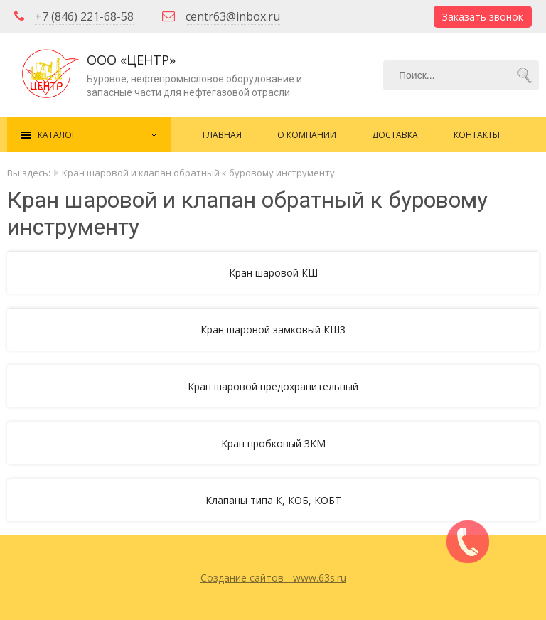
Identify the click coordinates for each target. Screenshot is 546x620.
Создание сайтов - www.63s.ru (273, 577)
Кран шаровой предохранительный (273, 386)
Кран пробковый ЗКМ (273, 443)
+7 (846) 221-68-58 (84, 16)
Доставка (395, 135)
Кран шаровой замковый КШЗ (273, 329)
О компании (306, 135)
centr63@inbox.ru (233, 16)
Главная (222, 135)
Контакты (477, 135)
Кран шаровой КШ (273, 272)
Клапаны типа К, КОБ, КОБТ (273, 500)
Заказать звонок (482, 16)
